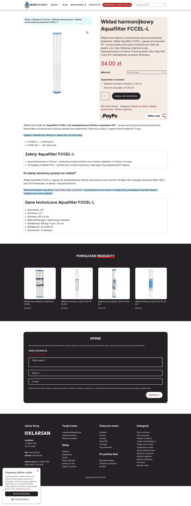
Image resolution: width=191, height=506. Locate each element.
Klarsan (102, 435)
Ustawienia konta (69, 435)
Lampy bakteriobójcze (146, 441)
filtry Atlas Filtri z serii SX (68, 190)
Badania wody (143, 465)
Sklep (27, 19)
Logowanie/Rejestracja (71, 432)
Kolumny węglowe (144, 456)
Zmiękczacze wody (145, 444)
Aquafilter (127, 109)
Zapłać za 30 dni (69, 466)
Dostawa (65, 451)
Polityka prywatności (108, 463)
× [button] (38, 471)
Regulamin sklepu (106, 460)
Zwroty (65, 457)
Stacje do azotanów (145, 453)
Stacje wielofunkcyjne (146, 450)
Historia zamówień (69, 438)
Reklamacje (67, 454)
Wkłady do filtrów (41, 19)
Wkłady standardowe (62, 19)
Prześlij (154, 395)
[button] (87, 32)
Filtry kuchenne (143, 432)
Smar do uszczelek (119, 87)
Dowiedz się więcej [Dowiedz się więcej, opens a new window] (23, 489)
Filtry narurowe (143, 435)
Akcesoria (141, 462)
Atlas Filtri (103, 441)
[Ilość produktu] (105, 96)
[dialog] (21, 485)
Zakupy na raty (68, 463)
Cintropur (103, 444)
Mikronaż (105, 72)
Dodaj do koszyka (126, 96)
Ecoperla (103, 432)
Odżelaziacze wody (145, 447)
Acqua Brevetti (105, 447)
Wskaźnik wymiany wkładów (123, 83)
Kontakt (102, 466)
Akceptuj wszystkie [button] (21, 494)
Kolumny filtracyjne (145, 459)
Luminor (102, 438)
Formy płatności (68, 460)
